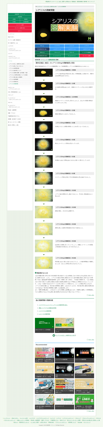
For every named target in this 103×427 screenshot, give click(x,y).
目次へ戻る (91, 295)
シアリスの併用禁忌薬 (14, 68)
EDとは (42, 45)
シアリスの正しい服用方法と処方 (16, 63)
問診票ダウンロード (51, 1)
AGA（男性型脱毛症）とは (14, 92)
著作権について (72, 422)
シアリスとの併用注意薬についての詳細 (18, 75)
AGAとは (42, 52)
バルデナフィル (72, 49)
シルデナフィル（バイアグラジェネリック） (14, 49)
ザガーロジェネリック (9, 420)
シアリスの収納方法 (13, 81)
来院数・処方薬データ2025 (14, 119)
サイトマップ (91, 1)
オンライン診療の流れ (20, 28)
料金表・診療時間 (12, 110)
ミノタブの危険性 (86, 52)
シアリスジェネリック (68, 418)
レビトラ (10, 53)
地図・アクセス (11, 113)
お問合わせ (68, 1)
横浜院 (25, 19)
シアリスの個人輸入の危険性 (15, 77)
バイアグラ (10, 46)
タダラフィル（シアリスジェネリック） (14, 88)
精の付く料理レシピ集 (13, 125)
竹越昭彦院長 (51, 59)
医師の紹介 (51, 422)
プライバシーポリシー (61, 422)
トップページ (11, 34)
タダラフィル (86, 49)
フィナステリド (57, 55)
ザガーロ (10, 102)
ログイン (20, 31)
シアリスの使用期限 (13, 79)
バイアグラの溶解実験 (45, 311)
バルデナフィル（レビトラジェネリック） (14, 57)
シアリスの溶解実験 (13, 83)
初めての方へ (11, 37)
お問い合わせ (43, 422)
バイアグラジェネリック (43, 418)
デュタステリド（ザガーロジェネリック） (14, 106)
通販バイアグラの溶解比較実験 (47, 308)
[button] (44, 73)
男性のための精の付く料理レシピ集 (91, 420)
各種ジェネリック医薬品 (23, 420)
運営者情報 (80, 1)
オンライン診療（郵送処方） (14, 40)
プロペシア (10, 95)
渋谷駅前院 (25, 21)
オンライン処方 (24, 418)
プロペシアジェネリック (88, 418)
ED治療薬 (42, 49)
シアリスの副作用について (15, 70)
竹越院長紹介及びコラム (13, 116)
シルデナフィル (57, 49)
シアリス (10, 61)
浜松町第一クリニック (20, 14)
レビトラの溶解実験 (44, 314)
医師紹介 (74, 1)
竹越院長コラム (55, 420)
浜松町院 (20, 16)
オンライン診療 (20, 25)
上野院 (14, 19)
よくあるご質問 (60, 1)
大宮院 (14, 21)
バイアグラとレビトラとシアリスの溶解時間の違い (53, 305)
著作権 (85, 1)
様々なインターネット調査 (14, 122)
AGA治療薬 (42, 55)
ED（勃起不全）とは (13, 43)
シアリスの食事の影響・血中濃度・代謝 (18, 72)
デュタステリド (72, 55)
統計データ (63, 420)
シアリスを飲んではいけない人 (16, 66)
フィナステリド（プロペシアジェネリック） (14, 98)
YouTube (80, 422)
